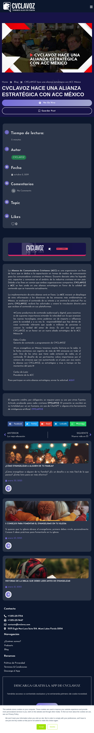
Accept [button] (41, 727)
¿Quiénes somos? (12, 641)
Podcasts (8, 646)
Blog (16, 82)
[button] (16, 424)
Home (5, 82)
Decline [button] (52, 727)
